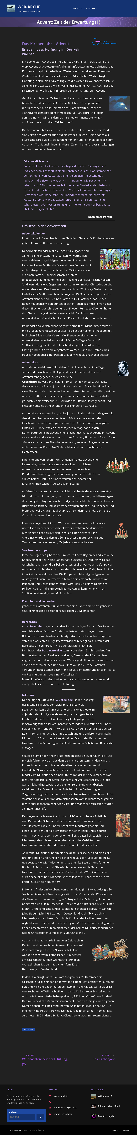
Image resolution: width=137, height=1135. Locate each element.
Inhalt (76, 8)
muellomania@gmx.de (65, 1107)
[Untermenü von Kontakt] (96, 8)
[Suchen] (40, 1117)
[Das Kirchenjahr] (93, 1117)
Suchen (13, 1112)
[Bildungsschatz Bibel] (93, 1107)
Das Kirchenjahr (106, 1116)
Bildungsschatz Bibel (109, 1106)
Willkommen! (105, 1096)
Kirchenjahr (28, 1029)
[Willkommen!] (93, 1097)
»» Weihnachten (85, 611)
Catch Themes (38, 1130)
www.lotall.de (61, 1096)
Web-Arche (29, 6)
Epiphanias (64, 593)
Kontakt (90, 8)
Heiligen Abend (31, 588)
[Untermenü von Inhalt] (81, 8)
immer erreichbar (63, 1113)
